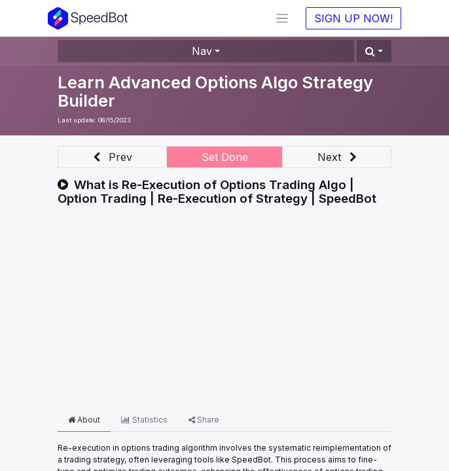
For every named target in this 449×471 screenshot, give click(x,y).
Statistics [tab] (144, 420)
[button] (374, 51)
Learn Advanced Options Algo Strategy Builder (215, 91)
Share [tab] (204, 420)
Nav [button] (202, 51)
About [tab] (84, 420)
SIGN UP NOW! (353, 18)
